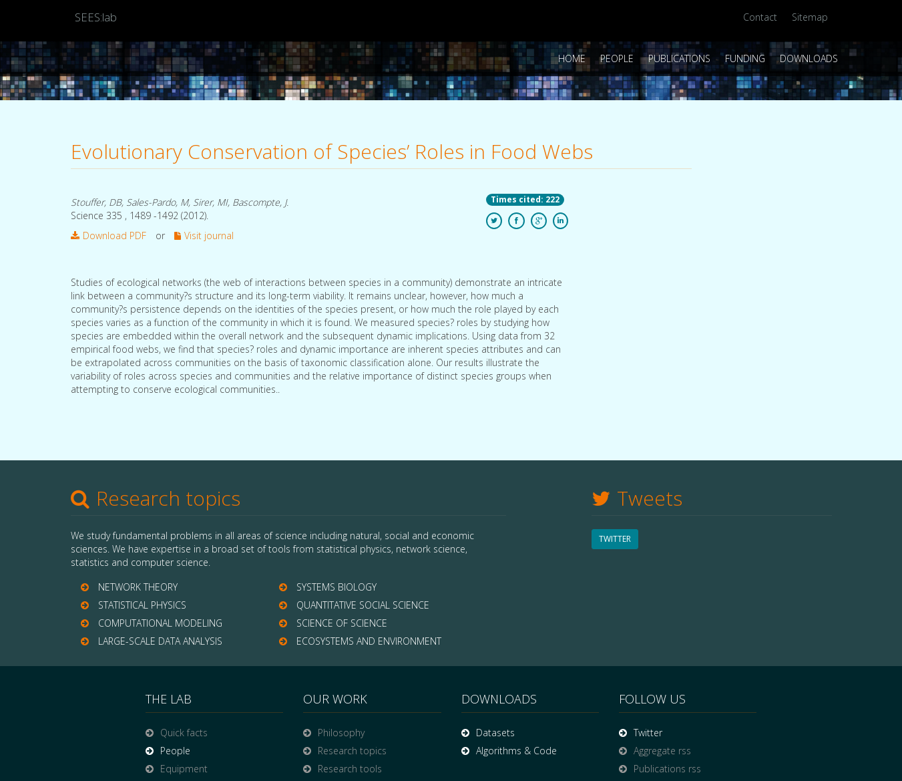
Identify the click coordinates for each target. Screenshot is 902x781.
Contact (760, 17)
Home (572, 58)
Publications (679, 58)
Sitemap (810, 17)
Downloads (809, 58)
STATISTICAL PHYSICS (142, 605)
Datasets (495, 732)
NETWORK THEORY (138, 587)
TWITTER (615, 538)
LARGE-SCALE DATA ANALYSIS (160, 641)
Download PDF (108, 235)
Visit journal (204, 235)
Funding (745, 58)
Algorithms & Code (516, 750)
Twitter (648, 732)
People (617, 58)
